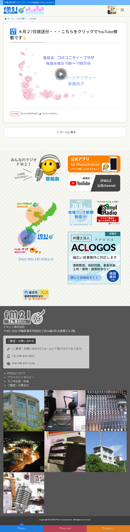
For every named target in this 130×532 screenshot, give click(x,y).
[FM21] (22, 259)
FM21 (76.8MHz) (49, 113)
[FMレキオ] (34, 259)
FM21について (16, 373)
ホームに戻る (68, 132)
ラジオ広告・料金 (18, 381)
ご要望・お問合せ (18, 385)
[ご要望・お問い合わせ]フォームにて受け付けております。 (48, 348)
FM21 (23, 528)
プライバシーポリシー (20, 377)
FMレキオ (66, 528)
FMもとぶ (109, 528)
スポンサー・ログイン (116, 2)
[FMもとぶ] (47, 259)
